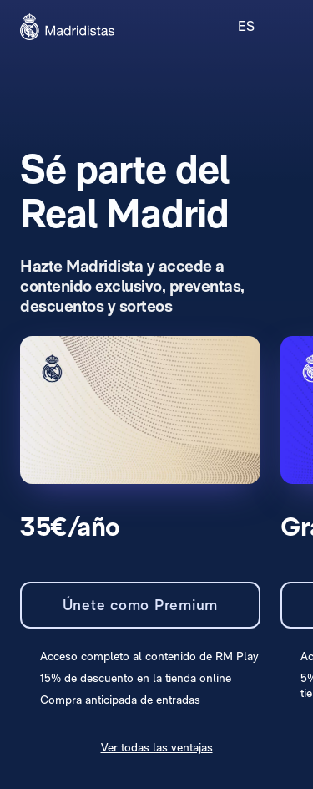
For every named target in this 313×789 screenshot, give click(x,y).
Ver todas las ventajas (157, 747)
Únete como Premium (141, 604)
